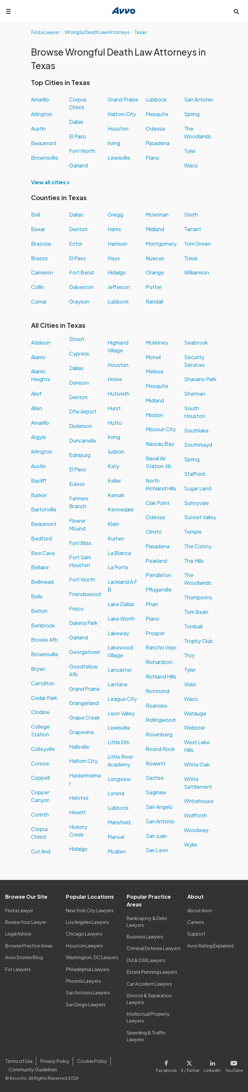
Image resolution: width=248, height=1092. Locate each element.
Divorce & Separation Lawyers (149, 998)
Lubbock (156, 99)
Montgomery (161, 243)
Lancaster (120, 669)
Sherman (194, 393)
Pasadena (158, 143)
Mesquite (157, 114)
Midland (155, 229)
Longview (119, 779)
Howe (115, 379)
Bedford (41, 538)
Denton (78, 229)
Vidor (190, 684)
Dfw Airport (83, 411)
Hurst (114, 408)
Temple (193, 531)
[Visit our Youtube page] (233, 1065)
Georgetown (84, 651)
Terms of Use (19, 1061)
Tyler (190, 150)
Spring (192, 114)
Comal (38, 301)
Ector (75, 243)
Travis (191, 258)
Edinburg (79, 455)
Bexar (38, 229)
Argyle (38, 437)
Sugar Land (197, 488)
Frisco (76, 608)
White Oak (197, 764)
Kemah (116, 495)
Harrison (117, 243)
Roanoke (156, 705)
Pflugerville (159, 589)
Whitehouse (198, 801)
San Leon (157, 850)
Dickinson (80, 426)
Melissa (154, 371)
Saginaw (156, 792)
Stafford (194, 473)
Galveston (81, 287)
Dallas (76, 121)
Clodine (40, 712)
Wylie (190, 844)
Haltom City (122, 114)
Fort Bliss (80, 543)
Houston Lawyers (84, 945)
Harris (114, 229)
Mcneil (153, 357)
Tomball (193, 626)
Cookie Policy (92, 1061)
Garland (78, 165)
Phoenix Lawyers (83, 981)
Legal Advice (18, 934)
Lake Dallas (121, 604)
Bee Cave (43, 553)
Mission (154, 415)
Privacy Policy (55, 1061)
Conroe (40, 763)
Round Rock (160, 748)
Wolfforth (195, 815)
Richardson (159, 661)
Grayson (79, 301)
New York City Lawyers (90, 910)
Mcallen (117, 851)
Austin (38, 128)
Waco (191, 165)
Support (196, 934)
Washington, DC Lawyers (92, 957)
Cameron (42, 272)
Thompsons (198, 597)
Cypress (79, 353)
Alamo (38, 357)
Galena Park (83, 622)
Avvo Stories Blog (24, 957)
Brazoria (41, 243)
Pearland (156, 560)
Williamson (196, 272)
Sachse (155, 777)
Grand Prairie (123, 99)
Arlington (41, 114)
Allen (36, 408)
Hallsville (79, 746)
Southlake (196, 430)
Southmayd (198, 444)
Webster (194, 727)
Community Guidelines (32, 1069)
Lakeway (118, 633)
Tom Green (197, 243)
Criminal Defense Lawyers (154, 948)
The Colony (198, 546)
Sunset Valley (200, 517)
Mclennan (157, 214)
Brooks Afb (44, 639)
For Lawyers (18, 969)
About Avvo (199, 910)
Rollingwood (160, 719)
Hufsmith (118, 393)
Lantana (117, 684)
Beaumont (44, 143)
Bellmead (42, 581)
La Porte (118, 567)
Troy (189, 655)
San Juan (156, 835)
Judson (116, 451)
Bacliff (38, 480)
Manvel (116, 836)
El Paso (77, 136)
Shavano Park (200, 379)
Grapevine (81, 732)
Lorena (116, 793)
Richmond (158, 691)
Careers (195, 922)
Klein (113, 523)
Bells (37, 596)
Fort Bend (81, 272)
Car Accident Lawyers (149, 984)
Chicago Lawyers (84, 934)
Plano (152, 157)
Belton (39, 610)
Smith (191, 214)
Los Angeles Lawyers (87, 922)
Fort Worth (82, 150)
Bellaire (40, 567)
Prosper (155, 633)
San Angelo (159, 806)
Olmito (154, 531)
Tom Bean (196, 611)
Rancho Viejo (161, 647)
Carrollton (43, 683)
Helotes (78, 797)
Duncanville (82, 440)
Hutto (115, 422)
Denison (79, 382)
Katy (113, 466)
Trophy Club (198, 640)
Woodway (196, 830)
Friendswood (85, 594)
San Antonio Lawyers (88, 992)
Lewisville (119, 157)
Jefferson (119, 287)
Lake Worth (121, 618)
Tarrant (192, 229)
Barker (39, 495)
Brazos (39, 258)
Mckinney (157, 342)
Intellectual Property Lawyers (148, 1017)
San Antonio (198, 99)
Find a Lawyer (19, 910)
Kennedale (121, 509)
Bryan (38, 668)
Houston (118, 128)
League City (122, 698)
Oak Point (158, 502)
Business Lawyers (145, 936)
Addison (40, 342)
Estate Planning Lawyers (152, 972)
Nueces (155, 258)
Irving (114, 143)
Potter (154, 287)
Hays (114, 258)
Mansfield (119, 822)
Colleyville (43, 748)
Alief (36, 393)
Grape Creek (84, 717)
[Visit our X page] (190, 1065)
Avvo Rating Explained (210, 945)
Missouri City (161, 429)
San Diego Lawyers (86, 1004)
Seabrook (196, 342)
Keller (114, 480)
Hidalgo (117, 272)
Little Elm (118, 742)
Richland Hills (161, 676)
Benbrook (43, 625)
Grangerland (84, 703)
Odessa (155, 128)
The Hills (194, 560)
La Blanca (119, 553)
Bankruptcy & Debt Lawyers (147, 921)
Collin (37, 287)
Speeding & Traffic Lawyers (146, 1036)
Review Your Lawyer (25, 922)
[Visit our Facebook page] (167, 1065)
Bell (35, 214)
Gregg (115, 214)
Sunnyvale (196, 502)
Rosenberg (159, 734)
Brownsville (44, 157)
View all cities (52, 182)
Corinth (40, 814)
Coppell (40, 777)
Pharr (152, 604)
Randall (154, 301)
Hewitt (77, 812)
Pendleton (158, 575)
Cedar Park (44, 697)
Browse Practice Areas (29, 945)
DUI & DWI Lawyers (146, 960)
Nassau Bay (160, 443)
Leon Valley (121, 713)
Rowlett (155, 763)
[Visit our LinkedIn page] (212, 1065)
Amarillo (40, 99)
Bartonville (44, 509)
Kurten (116, 538)
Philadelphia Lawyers (87, 969)
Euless (77, 483)
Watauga (195, 713)
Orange (155, 272)
